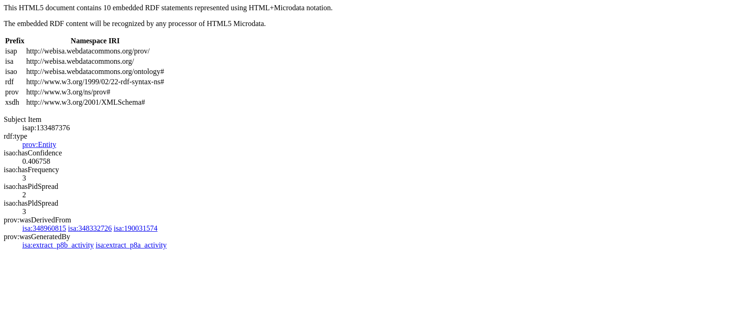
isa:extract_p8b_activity (58, 245)
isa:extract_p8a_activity (131, 245)
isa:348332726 (90, 228)
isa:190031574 (135, 228)
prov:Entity (39, 144)
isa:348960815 (44, 228)
